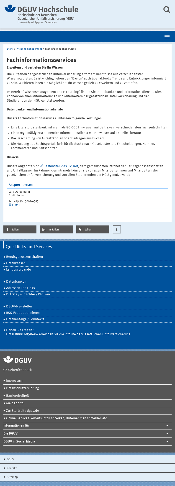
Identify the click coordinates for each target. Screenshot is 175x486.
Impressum (14, 381)
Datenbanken (16, 282)
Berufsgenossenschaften (24, 257)
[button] (19, 229)
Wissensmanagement (29, 49)
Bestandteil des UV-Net (61, 166)
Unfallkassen (16, 263)
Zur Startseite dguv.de (22, 411)
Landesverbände (18, 269)
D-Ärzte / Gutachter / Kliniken (28, 294)
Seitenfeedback (20, 370)
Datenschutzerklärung (22, 388)
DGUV (10, 459)
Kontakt (11, 468)
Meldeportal (15, 403)
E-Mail (16, 205)
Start (10, 49)
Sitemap (12, 477)
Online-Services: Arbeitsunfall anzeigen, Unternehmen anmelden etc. (57, 418)
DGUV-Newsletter (19, 306)
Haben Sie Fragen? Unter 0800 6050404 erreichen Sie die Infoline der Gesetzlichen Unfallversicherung (68, 332)
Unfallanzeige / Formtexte (25, 319)
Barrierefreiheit (17, 396)
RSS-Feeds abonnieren (23, 313)
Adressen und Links (20, 288)
